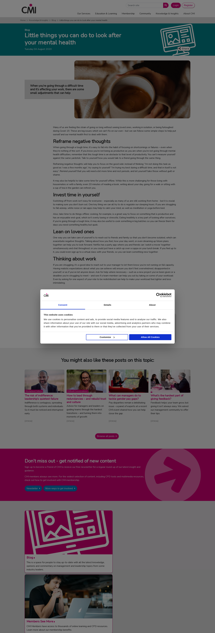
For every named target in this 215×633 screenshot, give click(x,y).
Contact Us (106, 582)
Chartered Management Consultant (168, 593)
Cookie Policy (155, 626)
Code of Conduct (138, 626)
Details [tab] (107, 305)
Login (176, 5)
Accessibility (183, 626)
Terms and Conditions (118, 626)
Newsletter (32, 488)
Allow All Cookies (150, 337)
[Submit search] (165, 5)
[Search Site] (144, 5)
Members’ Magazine (160, 600)
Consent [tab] (62, 305)
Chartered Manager (160, 590)
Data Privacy (169, 626)
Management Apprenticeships (165, 582)
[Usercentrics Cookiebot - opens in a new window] (158, 295)
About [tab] (152, 305)
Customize (107, 337)
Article (28, 420)
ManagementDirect (160, 597)
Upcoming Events (109, 590)
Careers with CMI (109, 600)
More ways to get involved (59, 488)
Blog (54, 20)
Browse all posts (106, 436)
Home (23, 20)
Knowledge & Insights (38, 20)
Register (188, 5)
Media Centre (107, 586)
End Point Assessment (161, 586)
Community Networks (111, 597)
